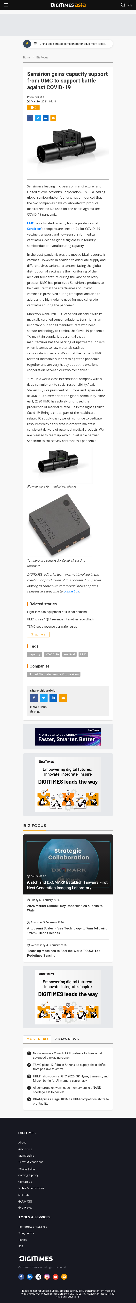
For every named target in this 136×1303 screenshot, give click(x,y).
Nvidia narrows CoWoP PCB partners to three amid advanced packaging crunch (67, 1055)
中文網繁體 (25, 1201)
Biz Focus (42, 57)
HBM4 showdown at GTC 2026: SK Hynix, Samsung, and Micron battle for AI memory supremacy (71, 1078)
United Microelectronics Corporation (54, 674)
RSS (20, 1246)
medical (69, 654)
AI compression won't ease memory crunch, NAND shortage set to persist (67, 1090)
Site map (23, 1194)
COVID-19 (52, 654)
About (22, 1142)
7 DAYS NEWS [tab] (67, 1039)
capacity (35, 654)
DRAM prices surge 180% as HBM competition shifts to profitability (71, 1101)
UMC (30, 223)
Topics (22, 1240)
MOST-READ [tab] (37, 1039)
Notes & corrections (31, 1188)
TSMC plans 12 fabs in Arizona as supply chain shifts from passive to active (69, 1067)
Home (27, 57)
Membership (26, 1155)
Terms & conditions (30, 1162)
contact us (71, 591)
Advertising (25, 1149)
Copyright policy (28, 1175)
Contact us (25, 1182)
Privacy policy (26, 1168)
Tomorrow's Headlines (32, 1227)
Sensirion (34, 229)
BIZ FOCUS (34, 825)
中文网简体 (25, 1208)
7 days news (26, 1233)
